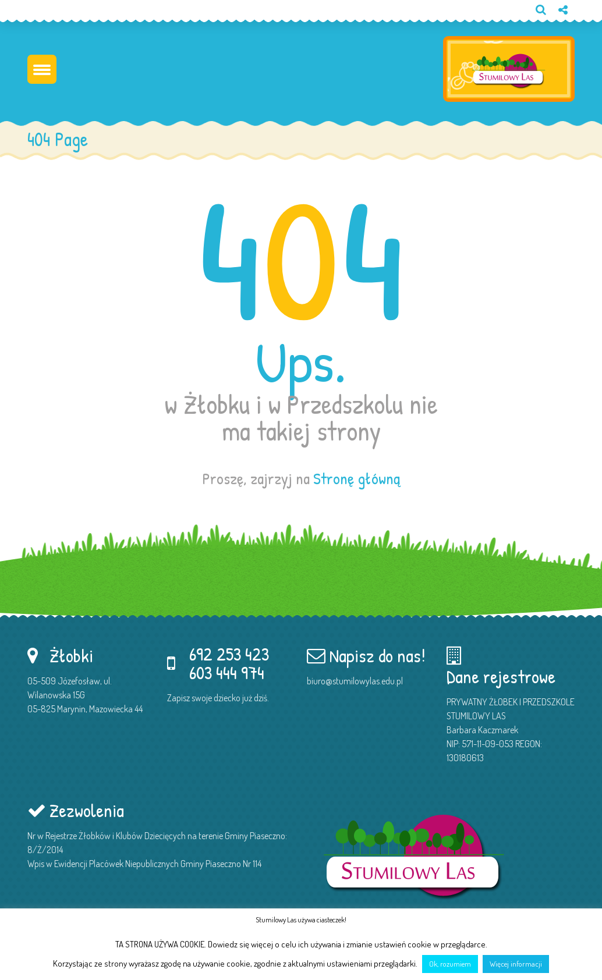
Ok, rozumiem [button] (450, 963)
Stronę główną (356, 478)
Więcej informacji (516, 963)
